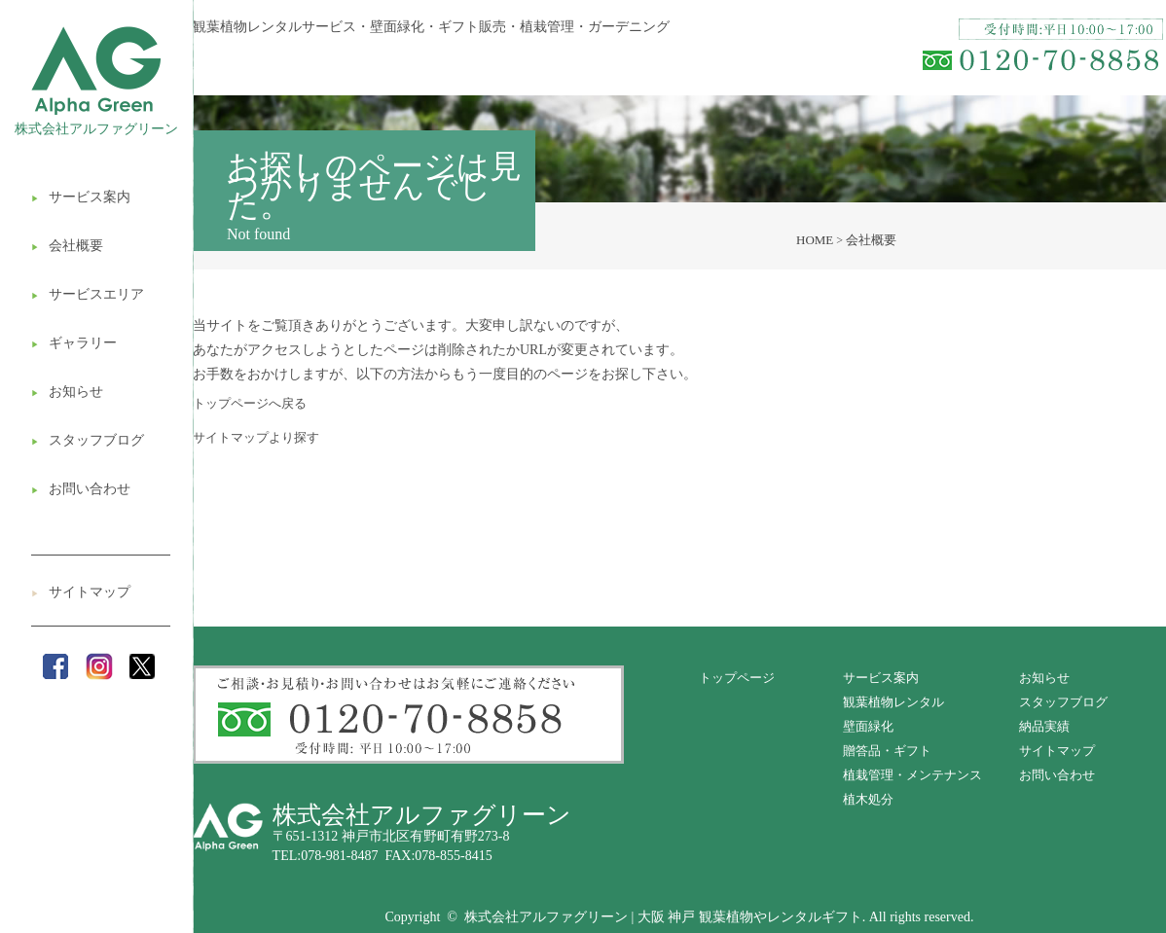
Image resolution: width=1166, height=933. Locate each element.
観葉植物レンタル (893, 702)
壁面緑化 (868, 726)
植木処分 (868, 799)
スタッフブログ (87, 440)
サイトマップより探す (256, 437)
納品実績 (1044, 726)
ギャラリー (74, 343)
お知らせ (67, 391)
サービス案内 (80, 197)
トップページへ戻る (250, 403)
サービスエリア (87, 294)
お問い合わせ (80, 489)
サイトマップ (80, 592)
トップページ (737, 677)
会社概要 (67, 245)
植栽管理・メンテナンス (912, 775)
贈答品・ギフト (887, 750)
